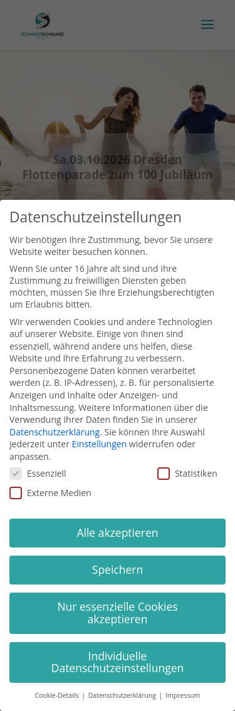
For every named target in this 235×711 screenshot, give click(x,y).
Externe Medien (50, 493)
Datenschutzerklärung (54, 432)
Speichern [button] (117, 569)
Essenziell (37, 473)
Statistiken (187, 473)
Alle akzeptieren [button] (117, 532)
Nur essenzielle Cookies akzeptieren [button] (117, 612)
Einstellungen (99, 444)
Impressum (182, 695)
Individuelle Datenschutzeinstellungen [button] (117, 662)
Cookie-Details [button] (57, 695)
